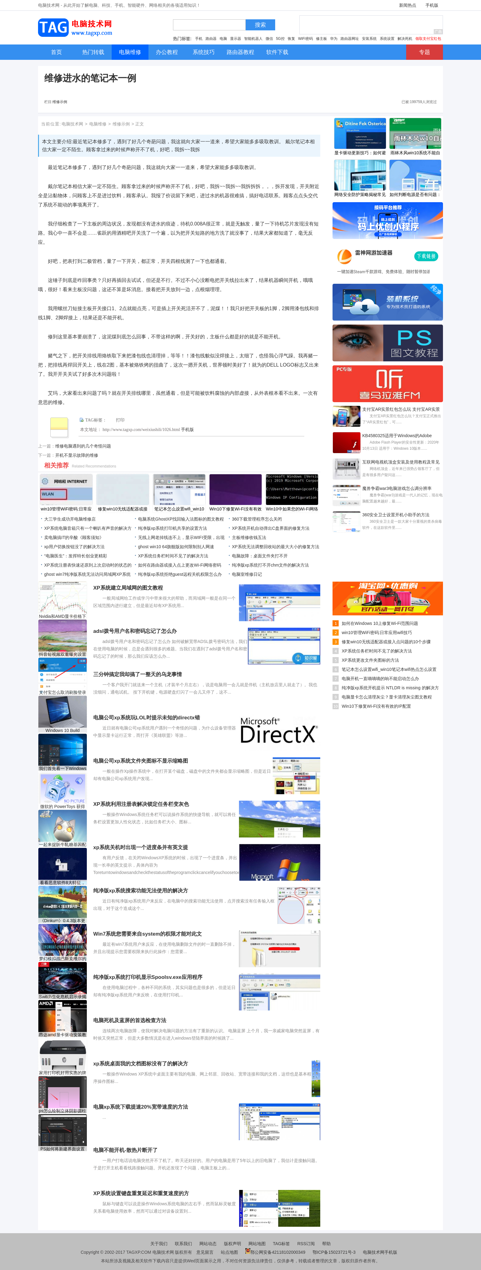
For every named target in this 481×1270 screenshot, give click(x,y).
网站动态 (208, 1243)
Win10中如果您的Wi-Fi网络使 (292, 509)
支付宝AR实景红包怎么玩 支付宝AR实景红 (401, 410)
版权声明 (232, 1243)
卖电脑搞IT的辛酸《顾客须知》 (74, 537)
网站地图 (257, 1243)
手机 (198, 39)
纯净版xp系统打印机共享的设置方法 (172, 528)
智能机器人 (253, 39)
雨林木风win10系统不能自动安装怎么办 (416, 153)
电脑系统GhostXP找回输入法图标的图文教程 (181, 519)
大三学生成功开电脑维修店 (70, 519)
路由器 (211, 39)
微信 (269, 39)
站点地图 (229, 1252)
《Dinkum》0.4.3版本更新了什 (63, 920)
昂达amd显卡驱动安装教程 (62, 1034)
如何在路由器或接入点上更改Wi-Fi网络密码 (179, 565)
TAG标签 (281, 1243)
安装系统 (369, 39)
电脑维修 (97, 123)
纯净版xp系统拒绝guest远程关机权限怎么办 (180, 574)
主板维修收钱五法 (249, 537)
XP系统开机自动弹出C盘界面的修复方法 (271, 528)
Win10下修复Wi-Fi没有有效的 (236, 509)
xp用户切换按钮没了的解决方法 (74, 546)
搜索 (260, 25)
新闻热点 (407, 5)
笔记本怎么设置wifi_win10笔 (179, 509)
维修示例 (59, 102)
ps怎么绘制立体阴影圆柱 (63, 1110)
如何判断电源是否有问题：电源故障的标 (415, 195)
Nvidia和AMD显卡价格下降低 (62, 616)
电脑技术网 (72, 123)
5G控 (280, 39)
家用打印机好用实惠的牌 (62, 1072)
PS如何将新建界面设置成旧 (62, 1149)
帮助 (326, 1243)
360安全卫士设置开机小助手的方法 (395, 514)
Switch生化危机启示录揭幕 (62, 996)
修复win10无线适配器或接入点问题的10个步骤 (386, 641)
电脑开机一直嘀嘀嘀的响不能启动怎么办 (380, 678)
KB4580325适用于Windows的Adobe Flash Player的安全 (397, 436)
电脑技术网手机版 (380, 1252)
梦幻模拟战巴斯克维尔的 (62, 958)
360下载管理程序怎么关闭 (257, 519)
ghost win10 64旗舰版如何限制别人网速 (176, 546)
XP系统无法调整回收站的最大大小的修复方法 (275, 546)
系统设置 (387, 39)
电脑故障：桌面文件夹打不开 (260, 555)
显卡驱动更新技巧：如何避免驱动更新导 (360, 153)
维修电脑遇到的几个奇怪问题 (83, 446)
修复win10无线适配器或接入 (123, 509)
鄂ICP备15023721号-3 (335, 1252)
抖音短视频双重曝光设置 (62, 654)
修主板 (321, 39)
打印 (120, 420)
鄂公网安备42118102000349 (275, 1252)
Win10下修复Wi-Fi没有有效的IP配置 (376, 706)
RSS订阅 (306, 1243)
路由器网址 (350, 39)
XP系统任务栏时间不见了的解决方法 (173, 555)
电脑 (223, 39)
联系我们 (183, 1243)
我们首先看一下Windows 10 (63, 768)
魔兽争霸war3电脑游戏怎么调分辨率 (397, 488)
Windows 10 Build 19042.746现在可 (62, 730)
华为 (333, 39)
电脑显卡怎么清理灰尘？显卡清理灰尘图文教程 (387, 697)
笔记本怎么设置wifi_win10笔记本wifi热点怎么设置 (389, 669)
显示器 (235, 39)
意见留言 (205, 1252)
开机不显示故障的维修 (76, 455)
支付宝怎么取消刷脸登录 (62, 692)
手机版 (431, 5)
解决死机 (405, 39)
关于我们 (158, 1243)
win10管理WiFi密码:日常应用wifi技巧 (377, 632)
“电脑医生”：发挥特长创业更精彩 (75, 555)
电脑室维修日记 (247, 574)
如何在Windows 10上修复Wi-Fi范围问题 (380, 623)
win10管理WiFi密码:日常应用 (66, 509)
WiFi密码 (305, 39)
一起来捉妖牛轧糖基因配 (62, 844)
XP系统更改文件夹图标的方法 (370, 660)
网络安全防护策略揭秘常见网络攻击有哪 (360, 195)
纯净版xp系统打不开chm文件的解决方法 (270, 565)
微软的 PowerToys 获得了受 (62, 806)
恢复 (291, 39)
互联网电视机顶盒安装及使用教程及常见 (401, 462)
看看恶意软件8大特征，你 (62, 882)
